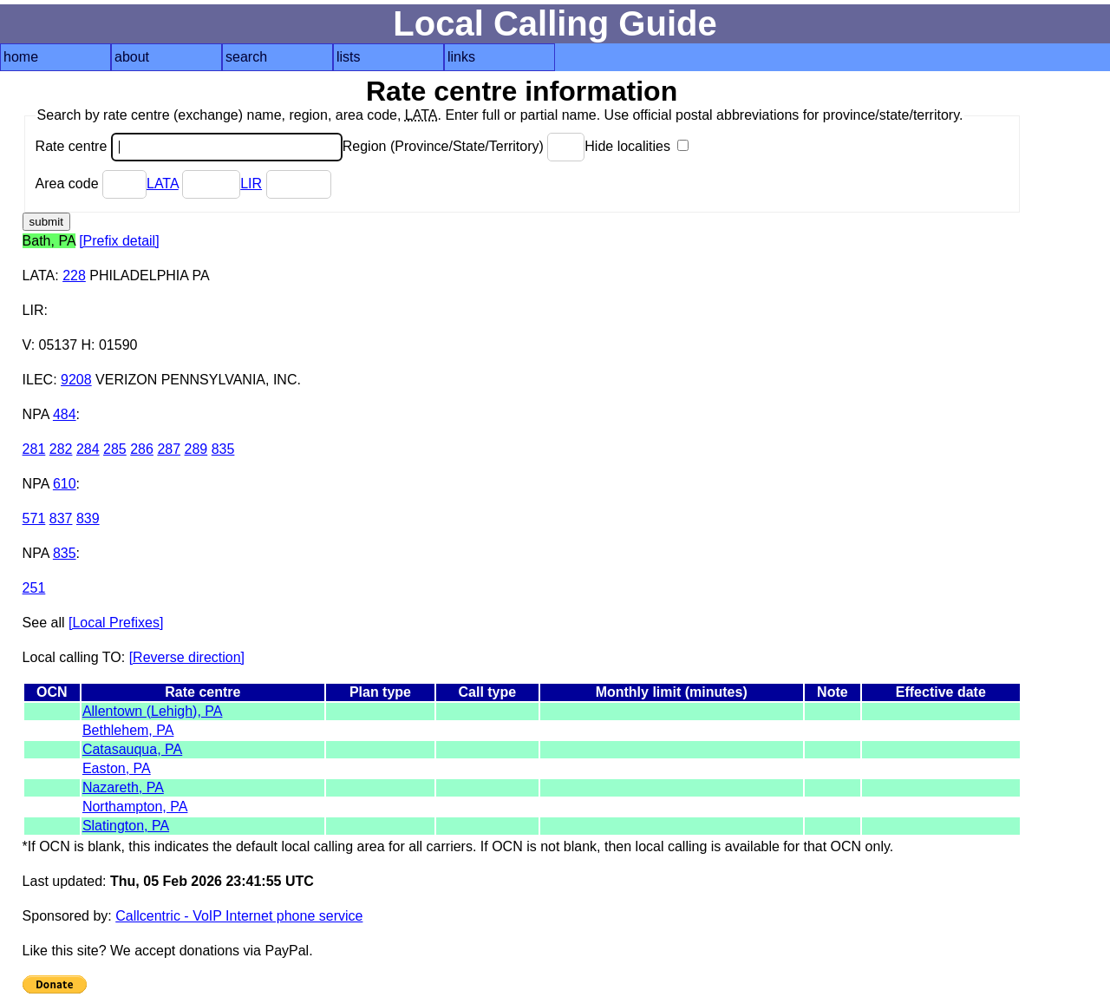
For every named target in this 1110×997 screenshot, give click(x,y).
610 (64, 483)
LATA (163, 183)
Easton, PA (116, 768)
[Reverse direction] (187, 657)
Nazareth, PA (123, 787)
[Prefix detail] (119, 240)
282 (61, 449)
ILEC (38, 379)
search (246, 56)
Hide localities (636, 146)
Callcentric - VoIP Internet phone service (238, 915)
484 (64, 414)
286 (141, 449)
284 (88, 449)
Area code (91, 183)
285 (115, 449)
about (131, 56)
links (461, 56)
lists (348, 56)
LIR (251, 183)
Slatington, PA (125, 825)
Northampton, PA (135, 806)
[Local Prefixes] (116, 622)
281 (34, 449)
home (20, 56)
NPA (36, 414)
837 (61, 518)
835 (223, 449)
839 (88, 518)
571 (34, 518)
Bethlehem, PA (128, 730)
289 (196, 449)
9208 (76, 379)
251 (34, 587)
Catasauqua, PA (132, 749)
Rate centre (189, 146)
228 (74, 275)
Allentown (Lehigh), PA (152, 711)
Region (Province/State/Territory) (464, 146)
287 (168, 449)
